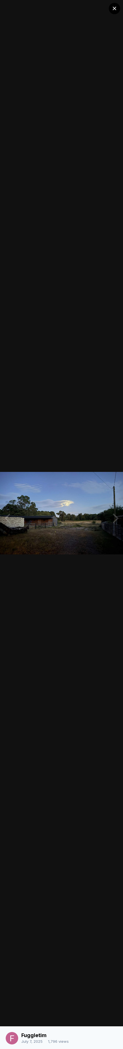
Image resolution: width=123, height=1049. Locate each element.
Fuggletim (34, 1035)
